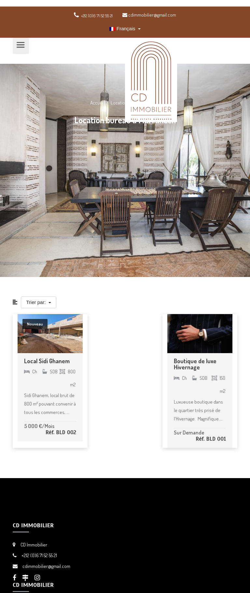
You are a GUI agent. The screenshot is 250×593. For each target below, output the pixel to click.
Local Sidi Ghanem (47, 361)
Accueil (97, 103)
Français (123, 28)
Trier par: (36, 302)
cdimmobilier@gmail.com (149, 15)
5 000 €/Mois (39, 425)
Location (119, 103)
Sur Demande (189, 432)
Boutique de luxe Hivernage (195, 364)
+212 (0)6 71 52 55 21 (39, 555)
